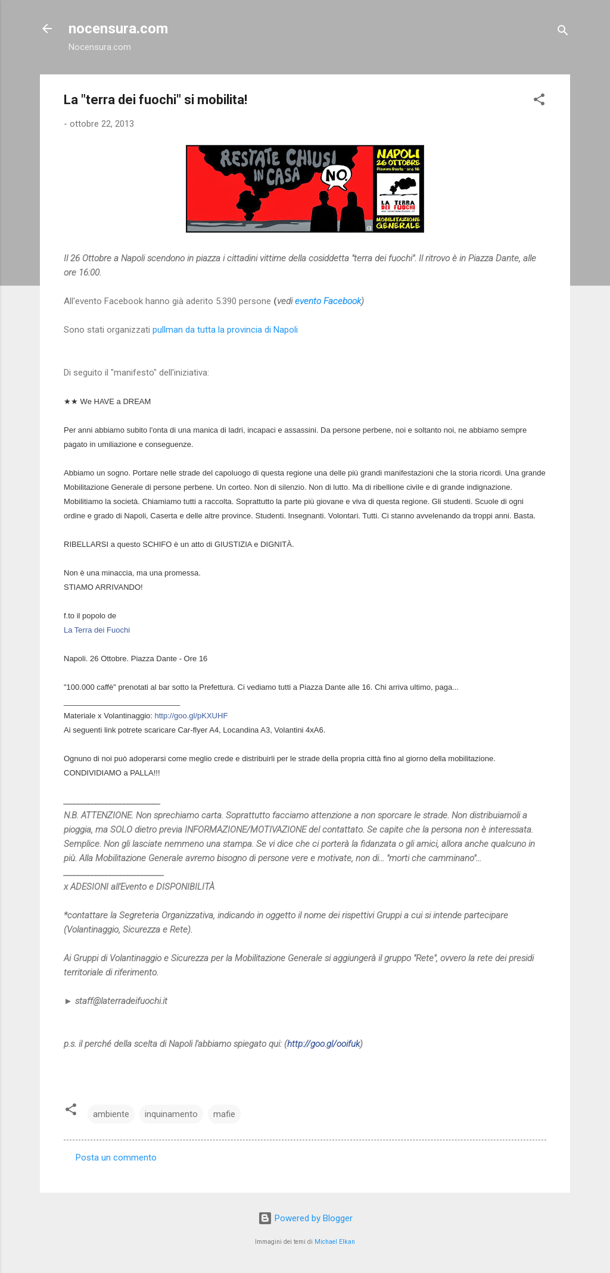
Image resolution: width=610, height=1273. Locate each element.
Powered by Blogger (305, 1218)
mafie (224, 1114)
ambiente (111, 1114)
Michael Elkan (335, 1242)
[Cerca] (563, 32)
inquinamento (171, 1114)
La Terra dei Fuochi (97, 629)
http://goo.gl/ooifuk (323, 1044)
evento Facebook (328, 301)
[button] (539, 101)
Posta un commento (116, 1157)
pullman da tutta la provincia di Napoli (225, 329)
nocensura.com (118, 28)
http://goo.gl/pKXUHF (191, 715)
